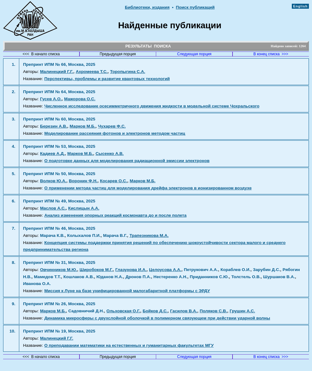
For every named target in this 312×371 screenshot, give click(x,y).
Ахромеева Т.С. (92, 71)
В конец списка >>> (270, 54)
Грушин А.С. (242, 311)
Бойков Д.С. (155, 311)
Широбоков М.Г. (96, 269)
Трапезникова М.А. (149, 235)
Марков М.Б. (82, 126)
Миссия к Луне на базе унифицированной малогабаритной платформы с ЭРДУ (127, 290)
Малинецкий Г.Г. (56, 71)
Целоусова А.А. (165, 269)
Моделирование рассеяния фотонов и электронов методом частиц (114, 133)
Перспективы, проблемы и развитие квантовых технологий (107, 78)
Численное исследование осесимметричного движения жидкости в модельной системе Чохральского (152, 106)
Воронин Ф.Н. (83, 181)
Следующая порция (194, 54)
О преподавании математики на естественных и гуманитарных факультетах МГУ (129, 345)
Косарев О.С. (113, 181)
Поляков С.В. (213, 311)
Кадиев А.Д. (52, 153)
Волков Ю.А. (53, 181)
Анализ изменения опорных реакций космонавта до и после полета (115, 215)
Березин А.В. (53, 126)
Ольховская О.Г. (123, 311)
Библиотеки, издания (147, 7)
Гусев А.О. (51, 99)
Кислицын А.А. (83, 208)
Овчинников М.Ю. (58, 269)
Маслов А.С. (53, 208)
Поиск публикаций (195, 7)
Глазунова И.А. (131, 269)
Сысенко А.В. (110, 153)
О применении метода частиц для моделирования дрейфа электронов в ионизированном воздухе (148, 188)
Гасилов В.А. (183, 311)
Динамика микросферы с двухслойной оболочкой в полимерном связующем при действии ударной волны (157, 318)
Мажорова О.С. (79, 99)
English (300, 6)
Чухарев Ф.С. (111, 126)
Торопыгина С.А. (127, 71)
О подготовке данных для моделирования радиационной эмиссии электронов (127, 160)
